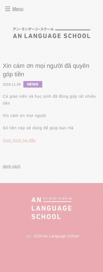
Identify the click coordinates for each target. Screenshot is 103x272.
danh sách (12, 166)
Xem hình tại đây (19, 140)
